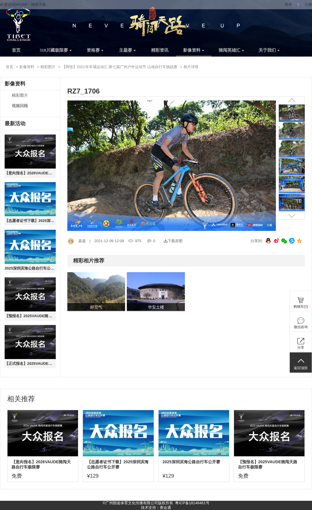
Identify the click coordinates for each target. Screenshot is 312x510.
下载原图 (173, 241)
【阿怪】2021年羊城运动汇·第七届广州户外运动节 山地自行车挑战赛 (119, 67)
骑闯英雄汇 (231, 50)
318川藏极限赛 (56, 50)
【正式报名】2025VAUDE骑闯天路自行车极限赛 (30, 363)
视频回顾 (20, 106)
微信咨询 (301, 327)
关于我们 (269, 50)
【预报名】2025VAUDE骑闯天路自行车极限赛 (30, 316)
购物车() (301, 306)
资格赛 (95, 50)
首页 (16, 50)
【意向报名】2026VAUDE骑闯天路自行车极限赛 (30, 173)
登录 (288, 4)
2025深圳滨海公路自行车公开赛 (30, 268)
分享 (300, 347)
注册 (308, 4)
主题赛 (127, 50)
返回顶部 (301, 368)
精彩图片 (47, 67)
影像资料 (193, 50)
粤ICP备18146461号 (192, 503)
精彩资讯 (159, 50)
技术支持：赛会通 (156, 507)
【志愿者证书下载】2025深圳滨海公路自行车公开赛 (30, 220)
